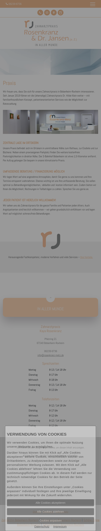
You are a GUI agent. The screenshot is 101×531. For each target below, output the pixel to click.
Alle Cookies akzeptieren (50, 502)
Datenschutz (41, 526)
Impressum (60, 526)
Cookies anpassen (50, 520)
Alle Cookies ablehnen (50, 511)
